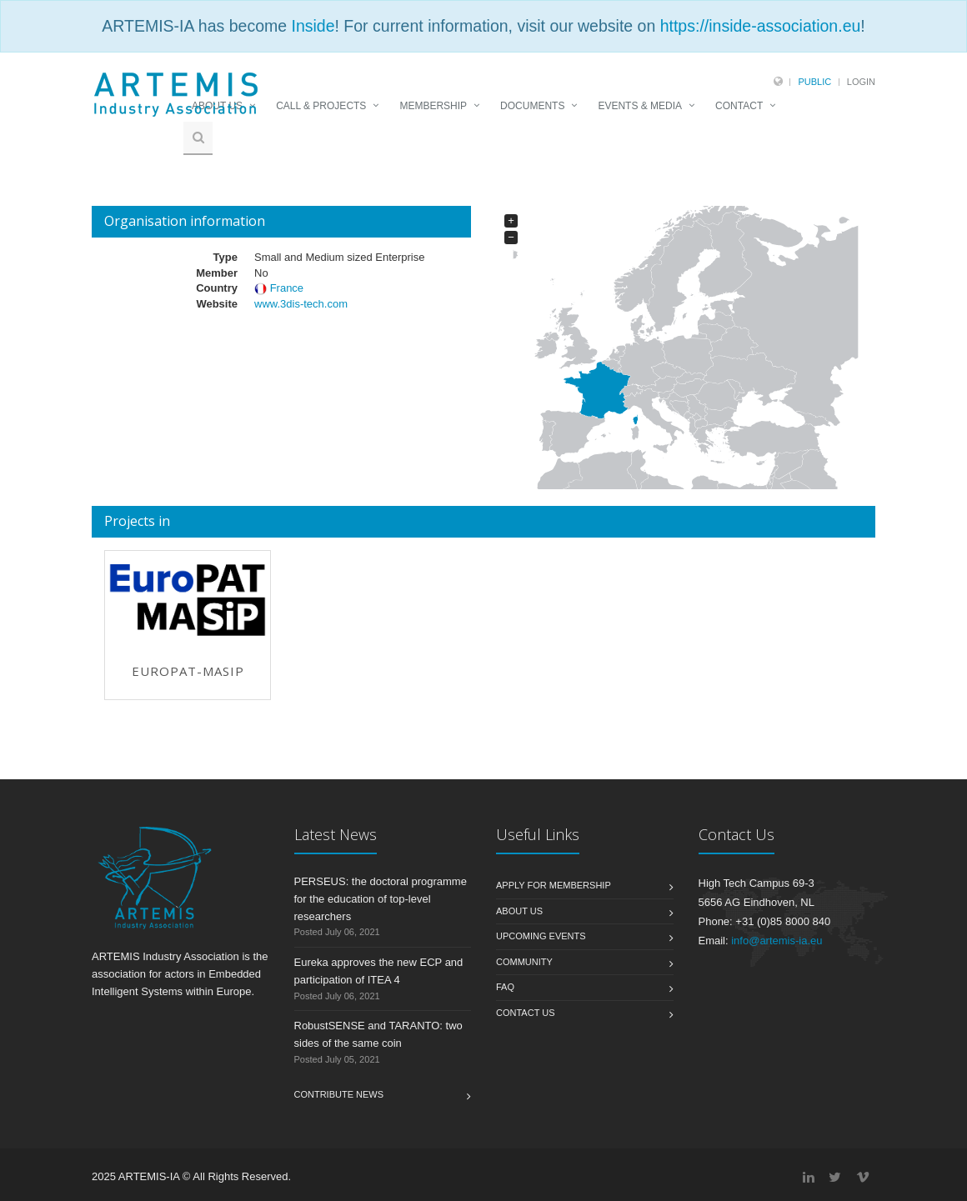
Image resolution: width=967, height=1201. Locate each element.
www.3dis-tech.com (301, 304)
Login (861, 82)
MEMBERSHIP (433, 106)
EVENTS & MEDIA (640, 106)
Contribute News (339, 1094)
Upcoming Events (541, 936)
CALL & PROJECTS (321, 106)
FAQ (505, 987)
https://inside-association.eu (760, 26)
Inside (312, 26)
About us (519, 911)
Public (814, 82)
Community (524, 962)
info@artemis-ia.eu (776, 940)
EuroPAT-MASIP (188, 671)
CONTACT (739, 106)
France (286, 288)
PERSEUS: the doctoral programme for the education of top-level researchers (380, 899)
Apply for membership (553, 885)
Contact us (525, 1013)
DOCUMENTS (532, 106)
